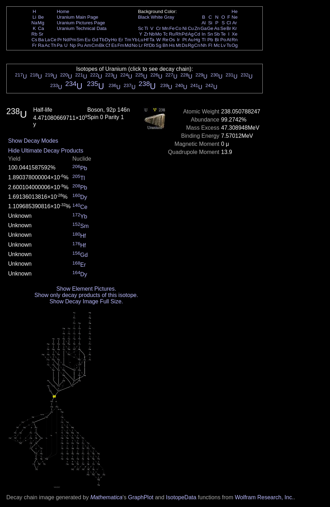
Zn (197, 28)
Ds (184, 45)
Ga (203, 28)
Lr (141, 45)
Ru (172, 34)
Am (87, 45)
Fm (120, 45)
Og (234, 45)
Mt (178, 45)
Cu (191, 28)
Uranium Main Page (77, 17)
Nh (204, 45)
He (235, 11)
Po (223, 39)
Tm (127, 39)
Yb (134, 39)
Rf (146, 45)
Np (73, 45)
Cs (34, 39)
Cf (107, 45)
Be (41, 17)
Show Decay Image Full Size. (86, 301)
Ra (41, 45)
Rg (191, 45)
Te (223, 34)
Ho (114, 39)
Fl (210, 45)
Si (210, 22)
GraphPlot (140, 497)
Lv (223, 45)
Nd (66, 39)
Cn (197, 45)
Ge (210, 28)
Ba (41, 39)
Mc (217, 45)
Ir (178, 39)
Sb (217, 34)
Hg (197, 39)
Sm (80, 39)
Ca (41, 28)
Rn (235, 39)
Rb (34, 34)
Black (144, 17)
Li (34, 17)
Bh (165, 45)
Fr (34, 45)
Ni (184, 28)
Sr (41, 34)
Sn (210, 34)
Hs (172, 45)
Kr (234, 28)
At (228, 39)
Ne (235, 17)
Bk (102, 45)
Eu (87, 39)
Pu (80, 45)
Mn (165, 28)
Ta (151, 39)
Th (53, 45)
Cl (228, 22)
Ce (53, 39)
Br (228, 28)
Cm (95, 45)
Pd (184, 34)
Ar (234, 22)
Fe (172, 28)
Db (152, 45)
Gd (95, 39)
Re (165, 39)
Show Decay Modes (33, 141)
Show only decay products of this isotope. (86, 295)
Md (128, 45)
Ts (228, 45)
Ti (146, 28)
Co (178, 28)
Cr (158, 28)
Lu (140, 39)
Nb (152, 34)
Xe (234, 34)
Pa (59, 45)
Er (120, 39)
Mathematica (106, 497)
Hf (146, 39)
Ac (47, 45)
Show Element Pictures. (86, 289)
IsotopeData (181, 497)
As (217, 28)
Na (34, 22)
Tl (204, 39)
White (157, 17)
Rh (178, 34)
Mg (41, 22)
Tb (102, 39)
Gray (169, 17)
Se (223, 28)
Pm (72, 39)
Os (172, 39)
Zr (146, 34)
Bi (217, 39)
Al (203, 22)
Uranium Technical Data (81, 28)
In (204, 34)
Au (190, 39)
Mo (158, 34)
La (47, 39)
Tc (165, 34)
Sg (158, 45)
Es (114, 45)
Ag (190, 34)
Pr (59, 39)
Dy (108, 39)
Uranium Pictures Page (81, 22)
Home (63, 11)
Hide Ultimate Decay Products (45, 151)
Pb (210, 39)
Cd (197, 34)
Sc (141, 28)
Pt (184, 39)
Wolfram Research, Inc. (264, 497)
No (135, 45)
